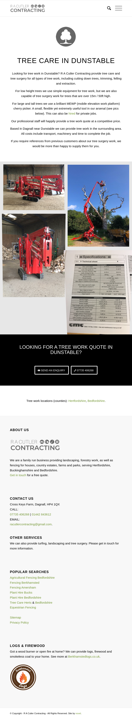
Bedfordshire (96, 400)
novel (78, 713)
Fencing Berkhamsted (24, 582)
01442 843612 (41, 514)
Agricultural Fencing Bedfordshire (32, 577)
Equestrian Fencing (23, 607)
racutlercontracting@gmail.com (31, 524)
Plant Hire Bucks (21, 592)
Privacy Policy (19, 622)
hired (72, 113)
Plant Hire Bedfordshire (25, 597)
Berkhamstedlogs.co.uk (84, 656)
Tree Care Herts (20, 602)
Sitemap (15, 617)
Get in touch (18, 475)
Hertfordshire (77, 400)
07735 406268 (19, 514)
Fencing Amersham (23, 587)
